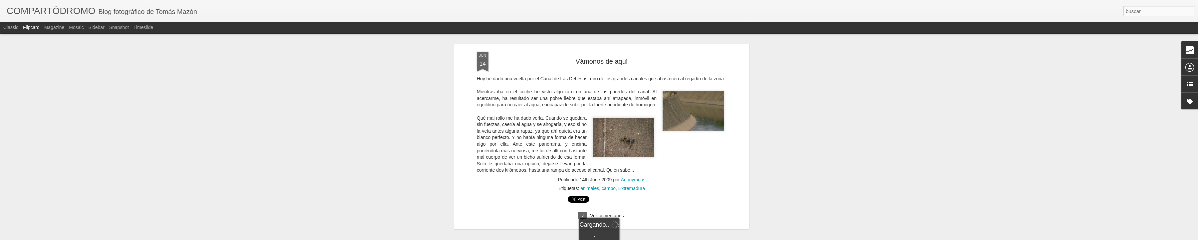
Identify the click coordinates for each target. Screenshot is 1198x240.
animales (589, 172)
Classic (10, 27)
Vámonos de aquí (602, 45)
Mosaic (76, 27)
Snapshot (119, 27)
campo (609, 172)
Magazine (54, 27)
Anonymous (633, 163)
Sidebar (97, 27)
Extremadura (631, 172)
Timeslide (143, 27)
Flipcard (31, 27)
